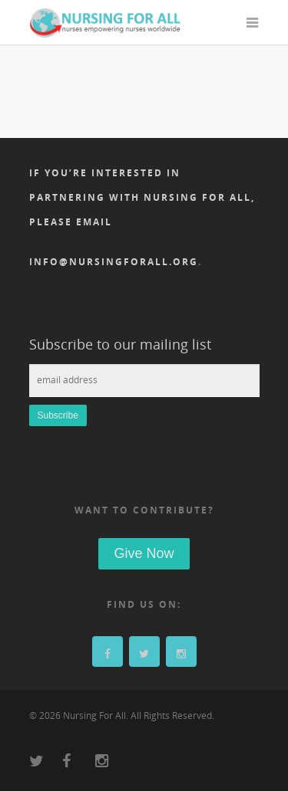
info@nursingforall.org (113, 261)
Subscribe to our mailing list (120, 344)
